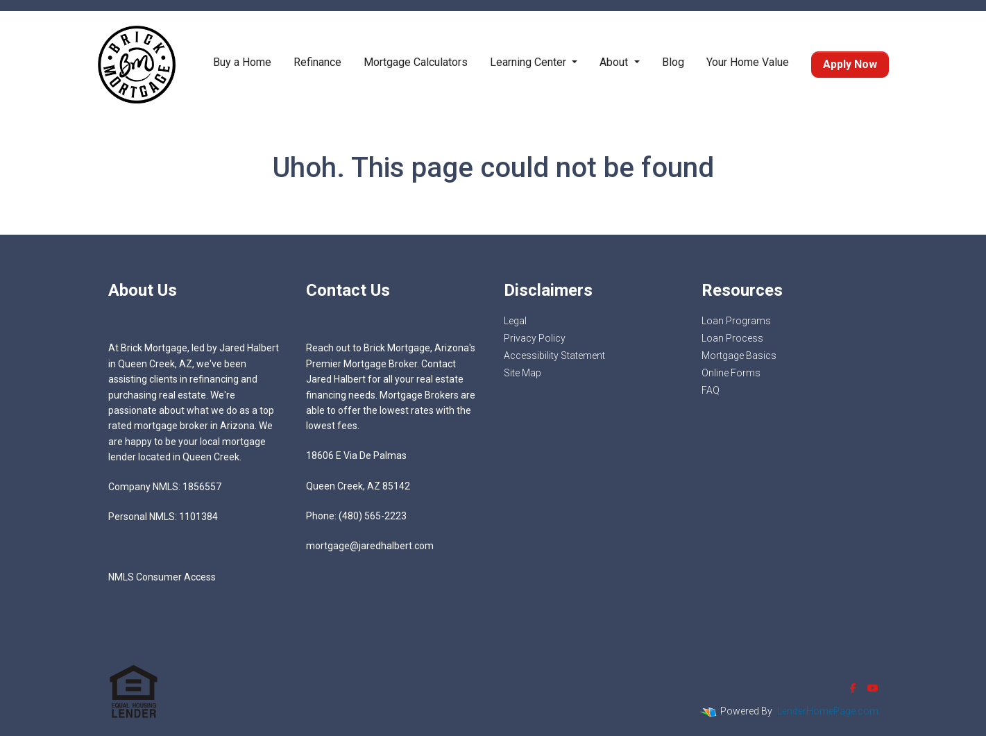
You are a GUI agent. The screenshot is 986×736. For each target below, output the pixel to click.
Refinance (317, 62)
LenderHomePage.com (827, 711)
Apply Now (850, 64)
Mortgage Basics (739, 355)
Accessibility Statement (554, 355)
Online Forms (731, 372)
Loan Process (732, 338)
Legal (515, 320)
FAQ (711, 390)
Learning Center (529, 62)
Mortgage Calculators (416, 62)
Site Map (522, 372)
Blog (673, 62)
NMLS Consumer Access (162, 577)
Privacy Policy (535, 338)
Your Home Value (747, 62)
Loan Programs (736, 320)
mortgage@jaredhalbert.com (370, 545)
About (615, 62)
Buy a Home (242, 62)
